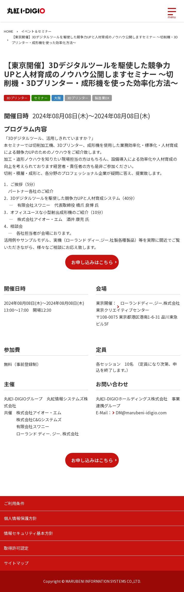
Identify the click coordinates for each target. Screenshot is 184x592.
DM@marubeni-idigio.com (141, 412)
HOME (8, 31)
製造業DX (102, 97)
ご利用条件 (14, 503)
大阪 (57, 97)
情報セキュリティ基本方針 (28, 533)
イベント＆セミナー (36, 31)
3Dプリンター (17, 97)
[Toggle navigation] (171, 11)
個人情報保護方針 (20, 518)
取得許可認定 (16, 548)
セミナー (41, 97)
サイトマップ (16, 563)
